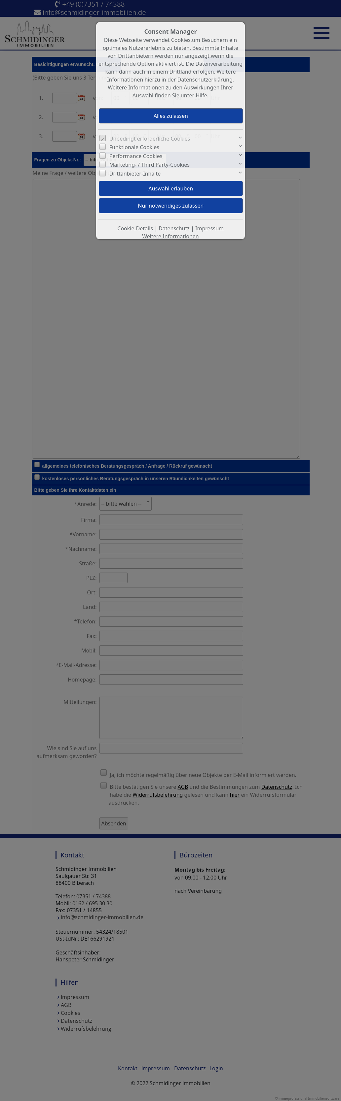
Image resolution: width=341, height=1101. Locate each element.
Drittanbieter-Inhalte (135, 173)
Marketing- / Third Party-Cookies (149, 164)
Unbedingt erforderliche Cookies (149, 138)
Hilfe (201, 95)
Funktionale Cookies (134, 147)
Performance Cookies (136, 156)
